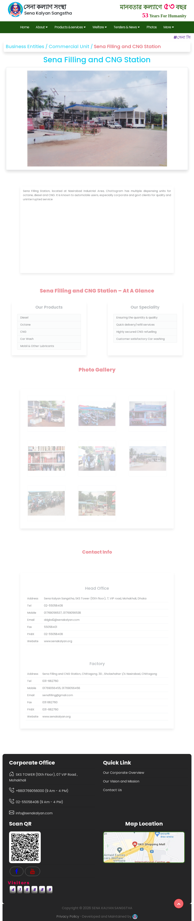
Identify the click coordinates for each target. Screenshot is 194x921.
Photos (152, 27)
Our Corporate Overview (123, 772)
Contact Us (112, 790)
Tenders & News (127, 27)
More (168, 27)
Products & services (70, 27)
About (42, 27)
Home (24, 27)
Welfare (99, 27)
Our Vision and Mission (121, 781)
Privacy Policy (67, 916)
